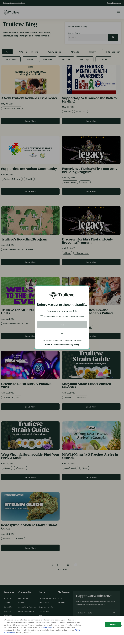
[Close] (121, 626)
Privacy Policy (72, 344)
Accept (113, 624)
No (62, 333)
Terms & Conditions (54, 344)
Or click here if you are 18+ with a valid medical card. (64, 316)
